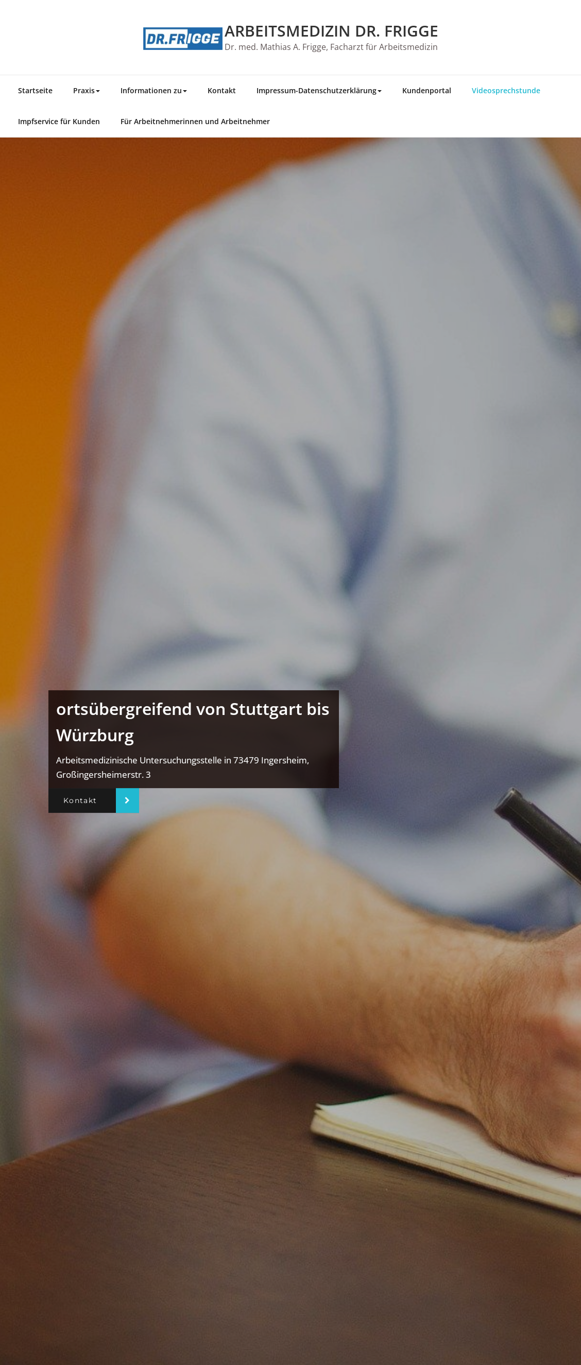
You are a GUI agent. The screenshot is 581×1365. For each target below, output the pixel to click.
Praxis (86, 90)
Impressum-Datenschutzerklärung (319, 90)
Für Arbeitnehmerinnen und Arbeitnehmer (195, 121)
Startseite (35, 90)
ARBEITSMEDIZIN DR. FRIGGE (331, 30)
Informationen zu (154, 90)
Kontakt (222, 90)
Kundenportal (426, 90)
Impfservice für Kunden (59, 121)
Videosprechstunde (506, 90)
